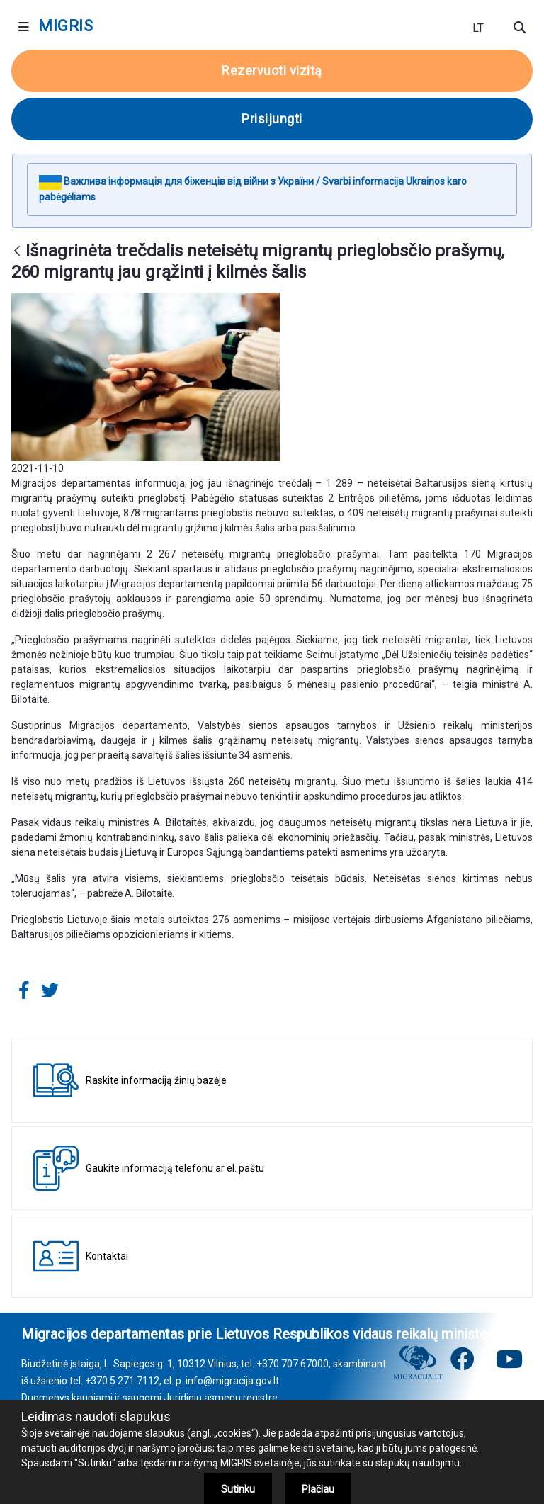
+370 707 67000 (292, 1363)
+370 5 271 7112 (122, 1380)
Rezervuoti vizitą (272, 70)
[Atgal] (17, 251)
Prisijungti (272, 118)
